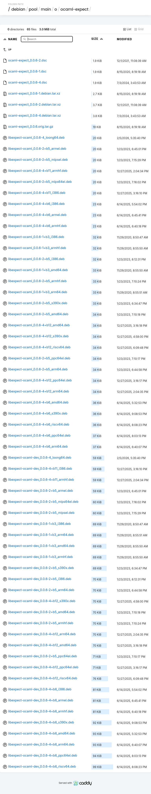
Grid (139, 29)
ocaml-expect (74, 9)
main (46, 9)
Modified (124, 39)
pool (33, 9)
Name (13, 39)
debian (18, 9)
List (127, 29)
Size (97, 38)
